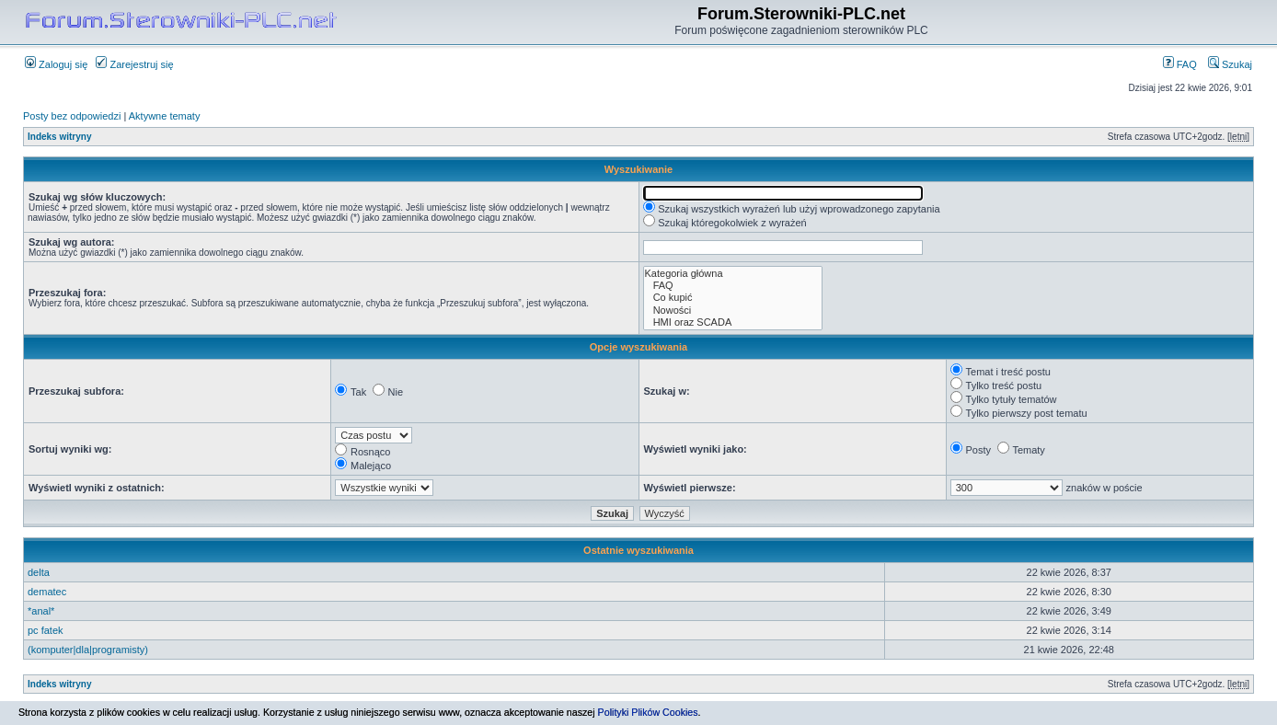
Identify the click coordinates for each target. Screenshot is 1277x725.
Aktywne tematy (165, 115)
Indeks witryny (59, 137)
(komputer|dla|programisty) (88, 649)
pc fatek (45, 630)
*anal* (41, 610)
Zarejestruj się (134, 64)
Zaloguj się (56, 64)
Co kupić (733, 298)
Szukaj (1230, 64)
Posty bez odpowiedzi (72, 115)
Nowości (733, 310)
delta (39, 572)
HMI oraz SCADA (733, 322)
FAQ (1180, 64)
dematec (47, 591)
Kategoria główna (733, 274)
